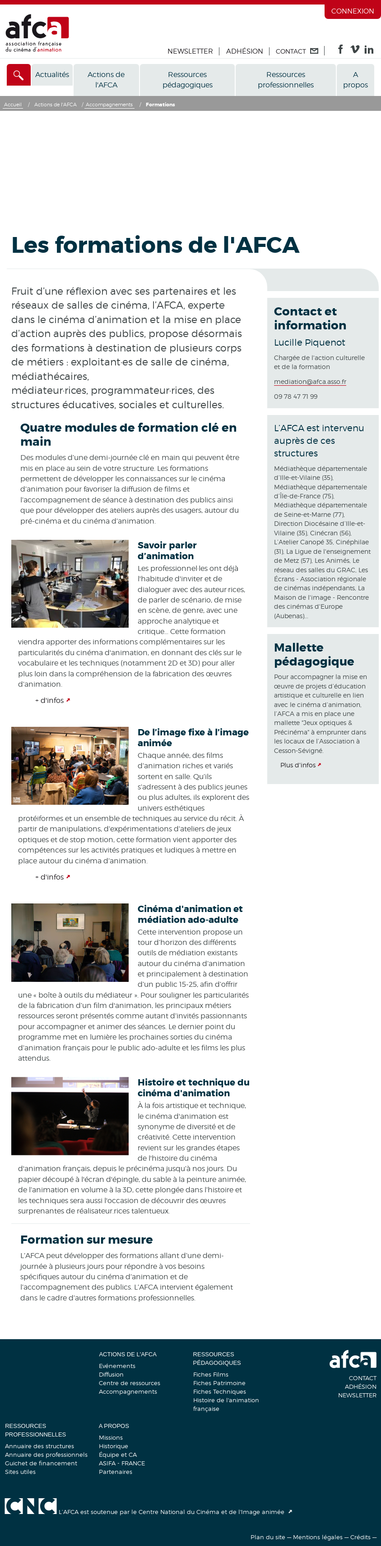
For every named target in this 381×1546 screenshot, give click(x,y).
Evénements (117, 1365)
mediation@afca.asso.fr (310, 381)
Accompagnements (128, 1391)
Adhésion (244, 51)
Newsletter (190, 51)
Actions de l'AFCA (106, 79)
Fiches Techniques (219, 1391)
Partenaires (115, 1471)
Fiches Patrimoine (219, 1382)
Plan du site (268, 1537)
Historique (113, 1446)
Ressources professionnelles (286, 79)
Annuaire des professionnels (46, 1454)
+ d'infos (49, 700)
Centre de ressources (129, 1382)
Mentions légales (318, 1537)
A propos (355, 79)
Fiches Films (210, 1374)
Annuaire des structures (39, 1446)
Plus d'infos (298, 765)
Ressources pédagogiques (188, 79)
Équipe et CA (118, 1454)
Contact (362, 1378)
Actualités (52, 74)
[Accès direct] (19, 75)
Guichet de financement (41, 1463)
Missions (111, 1437)
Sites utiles (20, 1471)
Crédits (360, 1537)
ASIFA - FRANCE (122, 1463)
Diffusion (111, 1374)
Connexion (352, 11)
